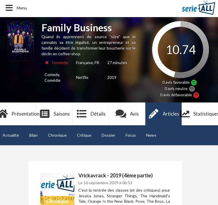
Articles (163, 114)
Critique (84, 135)
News (151, 135)
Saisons (54, 114)
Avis (127, 114)
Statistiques (200, 114)
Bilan (33, 135)
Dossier (108, 135)
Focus (130, 135)
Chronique (57, 135)
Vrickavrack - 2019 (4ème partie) (115, 175)
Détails (91, 114)
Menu (16, 8)
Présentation (18, 114)
